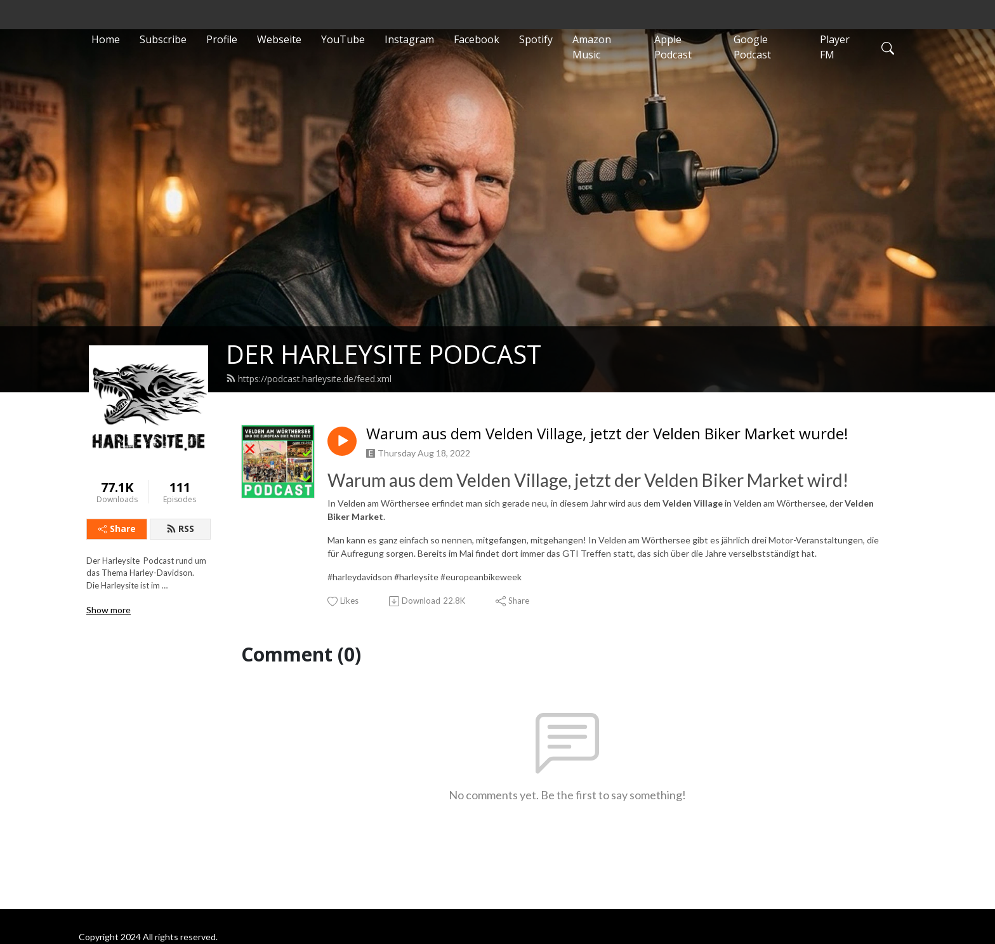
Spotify (536, 39)
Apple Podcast (673, 47)
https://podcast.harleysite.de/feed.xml (309, 379)
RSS (180, 528)
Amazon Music (591, 47)
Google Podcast (752, 47)
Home (105, 39)
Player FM (835, 47)
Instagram (409, 39)
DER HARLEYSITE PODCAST (383, 353)
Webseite (279, 39)
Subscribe (163, 39)
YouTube (343, 39)
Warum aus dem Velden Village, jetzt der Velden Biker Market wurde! (607, 434)
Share (117, 528)
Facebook (476, 39)
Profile (221, 39)
